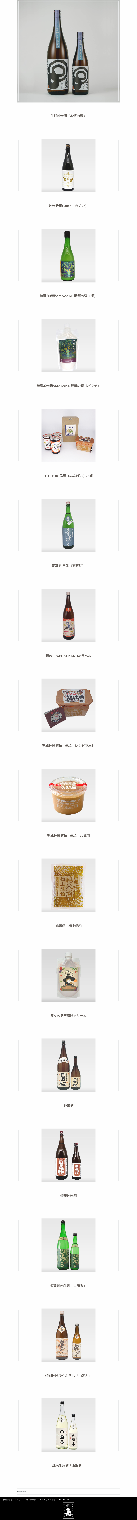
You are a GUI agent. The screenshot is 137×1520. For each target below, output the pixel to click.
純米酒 (68, 1101)
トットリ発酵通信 (47, 1493)
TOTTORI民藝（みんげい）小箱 (68, 474)
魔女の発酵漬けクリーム (68, 1011)
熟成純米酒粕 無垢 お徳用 (68, 832)
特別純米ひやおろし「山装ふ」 (68, 1370)
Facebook (66, 1493)
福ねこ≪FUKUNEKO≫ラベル (68, 653)
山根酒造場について (11, 1493)
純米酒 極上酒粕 (68, 922)
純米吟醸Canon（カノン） (68, 205)
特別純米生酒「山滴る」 (68, 1280)
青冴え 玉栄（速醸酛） (68, 563)
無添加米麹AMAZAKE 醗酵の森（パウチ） (68, 384)
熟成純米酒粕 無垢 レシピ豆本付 (68, 743)
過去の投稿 (21, 1486)
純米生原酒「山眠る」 (68, 1460)
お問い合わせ (30, 1493)
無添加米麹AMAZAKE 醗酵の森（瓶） (68, 295)
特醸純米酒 (68, 1191)
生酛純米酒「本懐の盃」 (68, 115)
